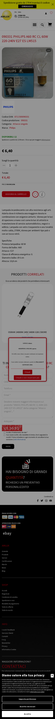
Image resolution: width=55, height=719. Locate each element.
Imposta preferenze (27, 699)
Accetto (27, 714)
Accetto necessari (27, 706)
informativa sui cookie (37, 692)
